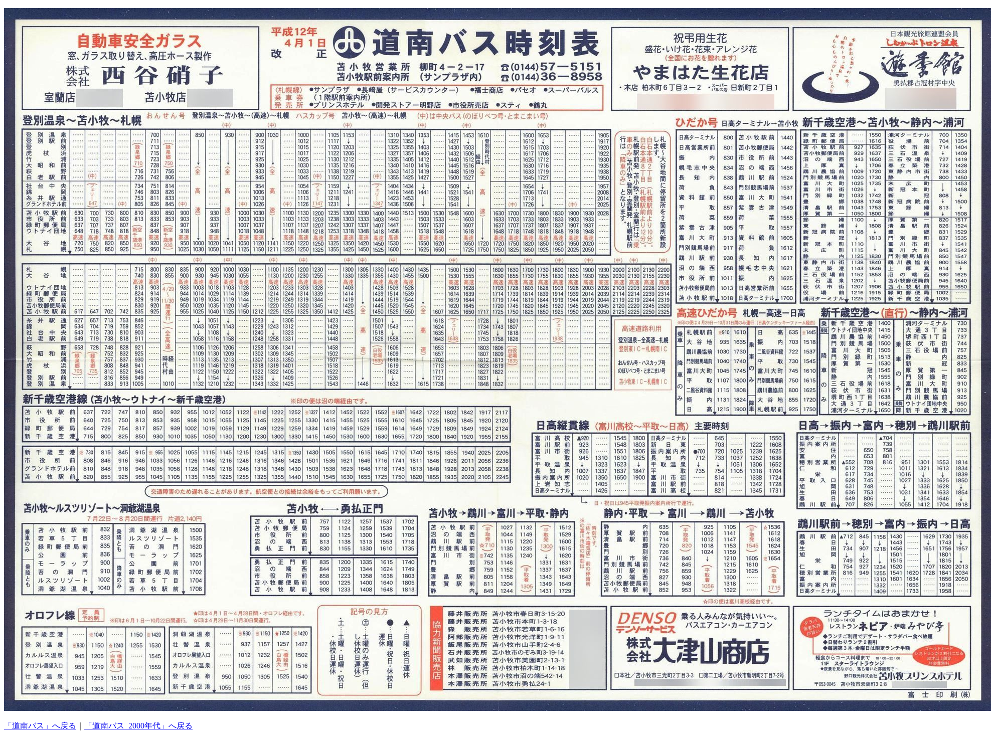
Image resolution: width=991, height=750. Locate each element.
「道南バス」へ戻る (40, 725)
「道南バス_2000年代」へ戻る (138, 725)
